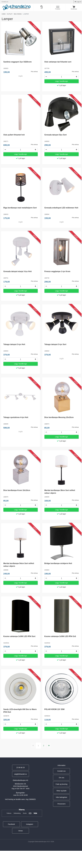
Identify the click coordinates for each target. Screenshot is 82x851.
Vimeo (20, 831)
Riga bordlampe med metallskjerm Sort (20, 208)
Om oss (61, 778)
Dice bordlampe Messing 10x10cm (59, 418)
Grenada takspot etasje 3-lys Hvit (17, 272)
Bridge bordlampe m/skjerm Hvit (58, 564)
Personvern (61, 804)
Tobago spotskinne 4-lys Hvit (15, 418)
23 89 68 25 (20, 768)
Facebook (11, 825)
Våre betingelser (61, 798)
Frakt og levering (61, 785)
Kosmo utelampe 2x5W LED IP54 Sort (19, 637)
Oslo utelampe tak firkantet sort (57, 62)
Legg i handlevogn (61, 81)
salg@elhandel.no (20, 774)
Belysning (18, 14)
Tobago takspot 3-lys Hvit (14, 344)
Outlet (9, 14)
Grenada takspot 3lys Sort (55, 135)
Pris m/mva (34, 72)
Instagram (29, 825)
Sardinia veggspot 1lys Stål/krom (17, 62)
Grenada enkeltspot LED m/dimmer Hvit (61, 208)
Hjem (3, 14)
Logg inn (78, 1)
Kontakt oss (5, 1)
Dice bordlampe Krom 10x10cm (16, 491)
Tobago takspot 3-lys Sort (55, 344)
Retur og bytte (61, 791)
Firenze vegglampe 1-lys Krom (57, 272)
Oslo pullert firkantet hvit (14, 135)
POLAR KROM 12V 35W (54, 710)
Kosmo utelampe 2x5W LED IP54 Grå (60, 637)
